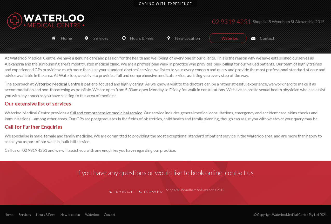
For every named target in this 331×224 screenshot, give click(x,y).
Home (9, 215)
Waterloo (92, 215)
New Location (70, 215)
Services (25, 215)
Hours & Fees (45, 215)
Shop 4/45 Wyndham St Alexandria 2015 (289, 21)
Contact (109, 215)
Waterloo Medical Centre (57, 83)
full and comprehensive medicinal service (106, 112)
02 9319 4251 (231, 21)
